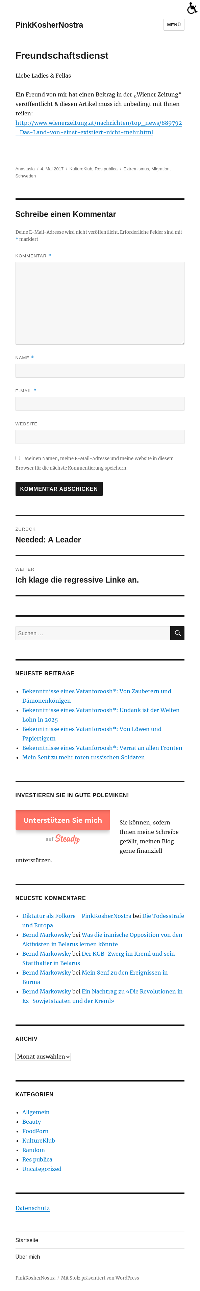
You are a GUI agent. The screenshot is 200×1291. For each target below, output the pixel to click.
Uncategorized (41, 1169)
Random (33, 1150)
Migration (160, 168)
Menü (174, 24)
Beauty (31, 1121)
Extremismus (136, 168)
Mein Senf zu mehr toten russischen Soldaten (83, 757)
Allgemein (36, 1112)
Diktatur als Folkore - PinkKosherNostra (76, 916)
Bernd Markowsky (46, 934)
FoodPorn (35, 1131)
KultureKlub (81, 168)
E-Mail (26, 391)
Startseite (27, 1240)
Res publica (106, 168)
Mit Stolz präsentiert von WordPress (100, 1278)
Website (27, 423)
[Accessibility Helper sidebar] (192, 8)
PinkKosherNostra (49, 25)
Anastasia (25, 168)
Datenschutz (33, 1208)
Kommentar (33, 256)
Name (25, 358)
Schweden (26, 175)
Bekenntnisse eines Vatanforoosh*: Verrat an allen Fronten (102, 748)
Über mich (28, 1257)
